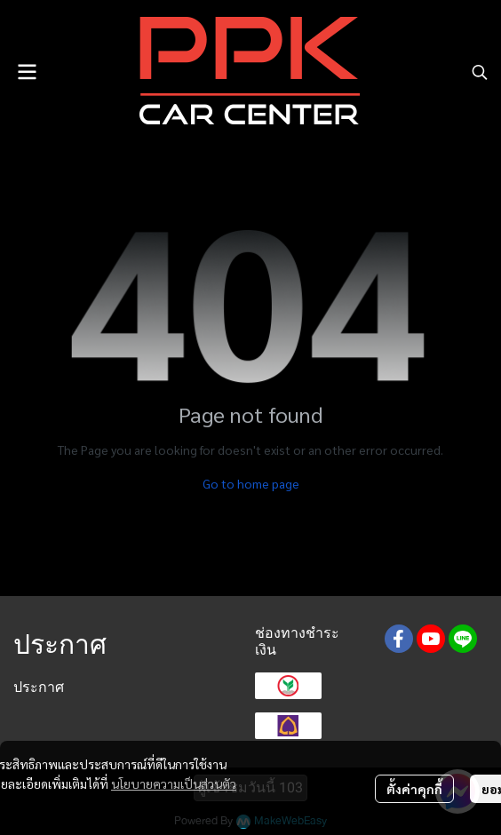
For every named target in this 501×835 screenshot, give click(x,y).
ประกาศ (38, 687)
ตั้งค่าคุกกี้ (414, 789)
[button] (479, 72)
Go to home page (251, 483)
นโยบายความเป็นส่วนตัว (173, 783)
